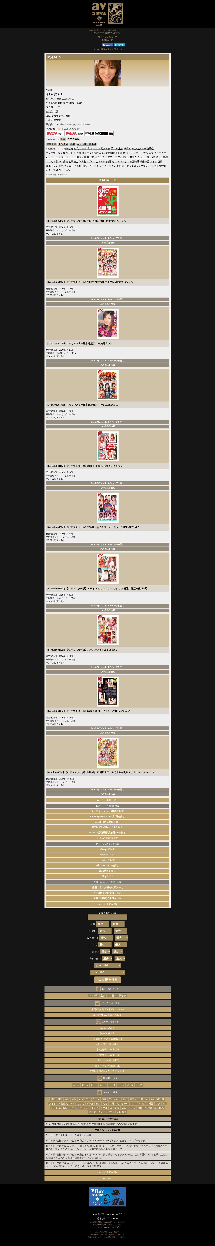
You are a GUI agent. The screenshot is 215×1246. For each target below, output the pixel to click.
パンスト (68, 166)
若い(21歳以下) (108, 1028)
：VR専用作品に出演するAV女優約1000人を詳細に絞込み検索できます (91, 1124)
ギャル (90, 1103)
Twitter (114, 1218)
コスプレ (61, 157)
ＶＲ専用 (93, 995)
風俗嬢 (122, 995)
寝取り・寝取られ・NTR (76, 1108)
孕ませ (94, 1108)
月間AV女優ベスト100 (107, 1009)
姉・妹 (160, 1099)
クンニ (118, 153)
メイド (153, 161)
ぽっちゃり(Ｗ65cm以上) (107, 1065)
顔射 (108, 161)
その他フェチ (139, 148)
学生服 (162, 166)
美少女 (80, 157)
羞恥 (118, 166)
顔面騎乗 (134, 161)
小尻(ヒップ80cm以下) (107, 1060)
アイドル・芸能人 (127, 157)
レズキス (124, 161)
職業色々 (86, 153)
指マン (115, 161)
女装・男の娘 (145, 1108)
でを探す (107, 816)
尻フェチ (105, 148)
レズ (73, 153)
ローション (64, 170)
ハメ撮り (112, 995)
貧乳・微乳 (57, 1099)
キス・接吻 (52, 170)
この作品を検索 (107, 242)
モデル (124, 1103)
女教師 (111, 153)
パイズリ (51, 157)
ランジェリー (144, 157)
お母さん (114, 1103)
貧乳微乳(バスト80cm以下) (107, 1038)
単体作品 (63, 144)
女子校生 (73, 161)
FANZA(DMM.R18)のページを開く (107, 238)
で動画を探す (107, 838)
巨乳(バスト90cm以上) (107, 1044)
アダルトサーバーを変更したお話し (74, 1135)
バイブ (149, 166)
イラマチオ (160, 153)
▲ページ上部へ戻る (107, 800)
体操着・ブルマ (87, 161)
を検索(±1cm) (107, 887)
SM (164, 1103)
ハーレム (56, 1108)
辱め (89, 148)
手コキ (114, 148)
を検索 (108, 893)
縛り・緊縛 (162, 157)
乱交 (68, 153)
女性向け (121, 1112)
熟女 (98, 1103)
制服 (156, 166)
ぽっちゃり (114, 1099)
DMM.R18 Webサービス (111, 1227)
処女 (152, 1099)
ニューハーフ (128, 1108)
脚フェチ (100, 157)
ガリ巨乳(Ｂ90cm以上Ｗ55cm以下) (107, 1071)
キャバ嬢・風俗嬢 (86, 144)
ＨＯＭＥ (107, 1178)
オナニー (71, 157)
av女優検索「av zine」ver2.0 (107, 1214)
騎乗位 (150, 148)
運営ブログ (103, 1218)
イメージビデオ (106, 1112)
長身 (104, 1099)
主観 (72, 144)
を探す (107, 854)
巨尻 (160, 161)
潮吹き (127, 148)
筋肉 (125, 1099)
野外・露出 (62, 161)
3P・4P (96, 148)
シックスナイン (107, 166)
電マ (61, 166)
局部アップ (111, 157)
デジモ (69, 148)
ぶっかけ (101, 161)
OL (153, 157)
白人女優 (114, 1108)
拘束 (92, 157)
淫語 (104, 153)
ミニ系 (77, 166)
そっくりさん (77, 1103)
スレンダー (134, 153)
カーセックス (129, 166)
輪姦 (86, 157)
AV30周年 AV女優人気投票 (107, 1014)
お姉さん (97, 153)
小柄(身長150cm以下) (107, 1049)
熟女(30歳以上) (108, 1033)
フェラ (83, 148)
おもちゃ (51, 161)
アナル (144, 153)
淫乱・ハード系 (90, 166)
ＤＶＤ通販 (73, 139)
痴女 (76, 148)
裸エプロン (52, 166)
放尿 (125, 153)
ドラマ (92, 1112)
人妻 (151, 153)
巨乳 (78, 153)
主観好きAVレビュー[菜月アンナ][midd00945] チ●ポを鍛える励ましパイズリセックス (102, 1140)
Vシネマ (141, 166)
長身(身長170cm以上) (107, 1055)
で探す (107, 811)
